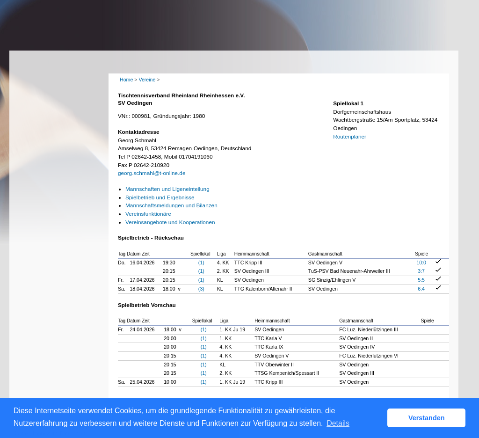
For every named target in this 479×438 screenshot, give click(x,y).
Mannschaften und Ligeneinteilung (167, 189)
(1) (201, 262)
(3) (201, 289)
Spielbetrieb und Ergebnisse (160, 197)
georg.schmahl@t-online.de (151, 173)
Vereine (146, 79)
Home (126, 79)
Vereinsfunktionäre (148, 214)
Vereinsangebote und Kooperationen (170, 222)
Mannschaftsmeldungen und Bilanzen (171, 205)
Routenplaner (349, 136)
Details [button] (338, 423)
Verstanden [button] (426, 418)
